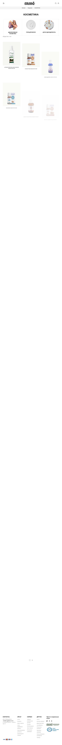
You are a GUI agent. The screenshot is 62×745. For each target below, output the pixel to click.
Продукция (30, 7)
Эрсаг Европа (30, 728)
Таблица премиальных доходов (30, 721)
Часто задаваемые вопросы (20, 727)
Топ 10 (38, 719)
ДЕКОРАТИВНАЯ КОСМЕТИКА (12, 33)
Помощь (38, 737)
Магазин (23, 7)
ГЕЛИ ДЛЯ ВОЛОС (31, 32)
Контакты (19, 721)
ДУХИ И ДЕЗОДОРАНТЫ (49, 32)
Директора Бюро (40, 723)
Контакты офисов (40, 721)
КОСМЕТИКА (37, 7)
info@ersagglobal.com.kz (8, 720)
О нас (18, 719)
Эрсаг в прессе (20, 723)
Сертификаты (40, 725)
